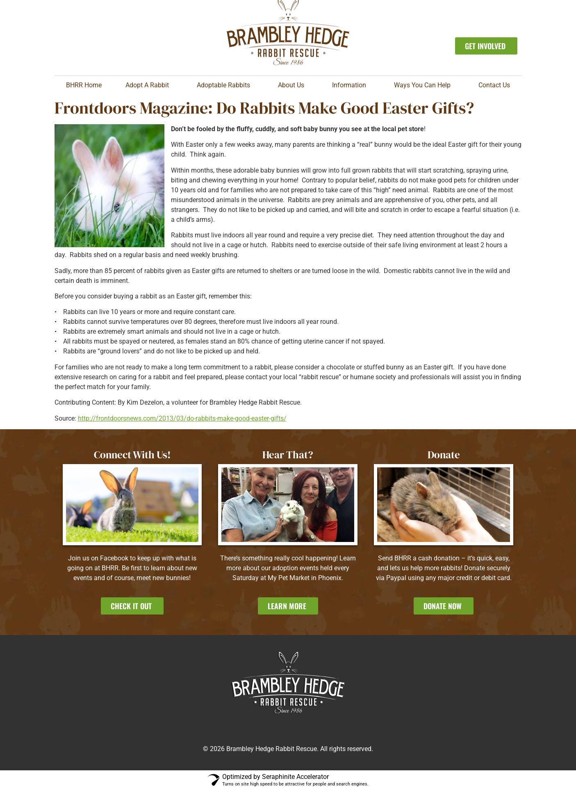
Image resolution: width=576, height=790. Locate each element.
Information (351, 85)
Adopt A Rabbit (149, 85)
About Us (293, 85)
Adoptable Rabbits (225, 85)
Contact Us (494, 85)
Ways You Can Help (424, 85)
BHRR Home (84, 85)
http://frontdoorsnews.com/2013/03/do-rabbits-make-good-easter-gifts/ (182, 418)
